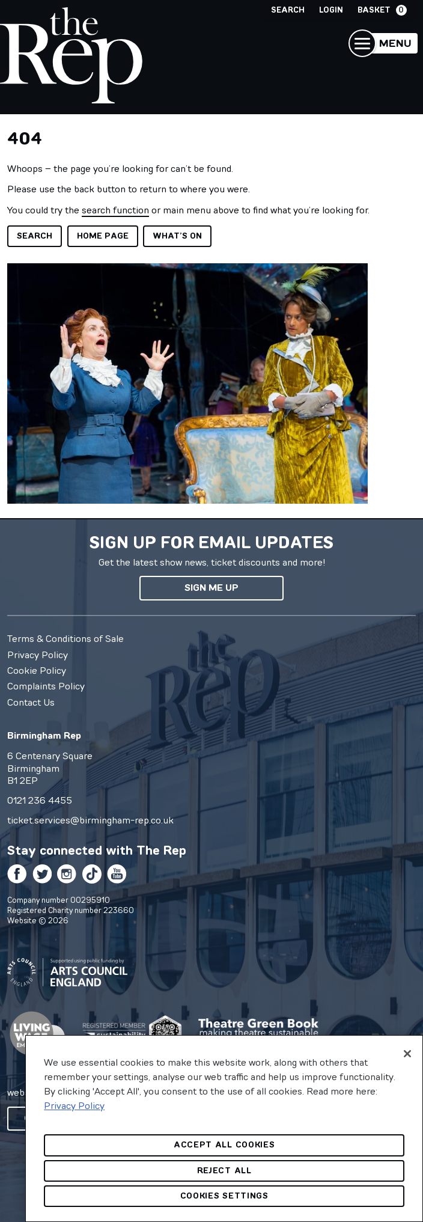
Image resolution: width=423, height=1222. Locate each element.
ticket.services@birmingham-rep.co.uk (90, 820)
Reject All (224, 1170)
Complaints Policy (46, 686)
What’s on (177, 236)
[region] (224, 1128)
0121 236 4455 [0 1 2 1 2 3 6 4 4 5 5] (39, 800)
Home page (103, 236)
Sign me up (211, 587)
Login (331, 10)
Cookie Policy (36, 670)
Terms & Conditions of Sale (65, 638)
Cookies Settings (224, 1196)
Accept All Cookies (224, 1144)
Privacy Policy (37, 655)
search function (115, 210)
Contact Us (31, 702)
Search (288, 10)
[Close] (407, 1053)
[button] (383, 43)
